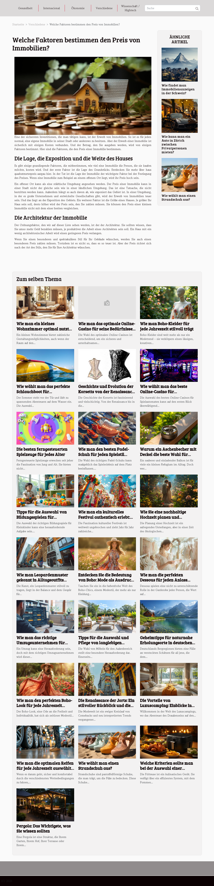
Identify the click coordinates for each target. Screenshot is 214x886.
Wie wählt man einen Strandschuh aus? (179, 197)
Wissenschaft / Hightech (130, 8)
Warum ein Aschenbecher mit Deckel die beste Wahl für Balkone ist (168, 454)
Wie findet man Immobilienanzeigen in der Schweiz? (178, 89)
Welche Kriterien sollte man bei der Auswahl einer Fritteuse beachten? (166, 768)
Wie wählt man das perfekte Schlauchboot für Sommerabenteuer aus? (43, 391)
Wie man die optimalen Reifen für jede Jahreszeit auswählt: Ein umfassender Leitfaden (44, 768)
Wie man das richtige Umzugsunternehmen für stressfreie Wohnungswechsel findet (44, 645)
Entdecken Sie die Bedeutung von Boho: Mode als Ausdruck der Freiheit (105, 580)
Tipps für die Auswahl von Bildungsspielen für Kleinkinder (41, 517)
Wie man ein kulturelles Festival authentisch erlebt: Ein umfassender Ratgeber (104, 517)
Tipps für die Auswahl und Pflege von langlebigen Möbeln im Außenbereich (103, 643)
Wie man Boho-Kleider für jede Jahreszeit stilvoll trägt (166, 326)
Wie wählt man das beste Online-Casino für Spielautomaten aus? (163, 391)
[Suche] (172, 8)
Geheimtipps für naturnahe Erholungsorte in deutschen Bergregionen (166, 643)
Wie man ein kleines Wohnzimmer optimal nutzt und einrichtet (42, 329)
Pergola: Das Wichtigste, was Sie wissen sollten (43, 828)
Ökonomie (78, 8)
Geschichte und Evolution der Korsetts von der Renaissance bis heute (106, 391)
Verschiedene (104, 8)
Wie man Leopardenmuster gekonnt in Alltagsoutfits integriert (42, 580)
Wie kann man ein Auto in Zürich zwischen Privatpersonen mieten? (176, 144)
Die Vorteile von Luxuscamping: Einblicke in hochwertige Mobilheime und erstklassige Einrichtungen (168, 708)
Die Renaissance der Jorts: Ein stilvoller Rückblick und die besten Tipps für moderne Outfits (106, 708)
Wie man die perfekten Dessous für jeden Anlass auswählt (163, 580)
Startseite (18, 24)
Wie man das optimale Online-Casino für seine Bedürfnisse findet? (106, 329)
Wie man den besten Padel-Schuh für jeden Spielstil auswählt (103, 454)
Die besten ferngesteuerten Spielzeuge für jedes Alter (41, 451)
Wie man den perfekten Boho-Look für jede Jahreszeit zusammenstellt (44, 705)
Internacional (51, 8)
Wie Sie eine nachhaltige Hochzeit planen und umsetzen (163, 517)
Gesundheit (25, 8)
